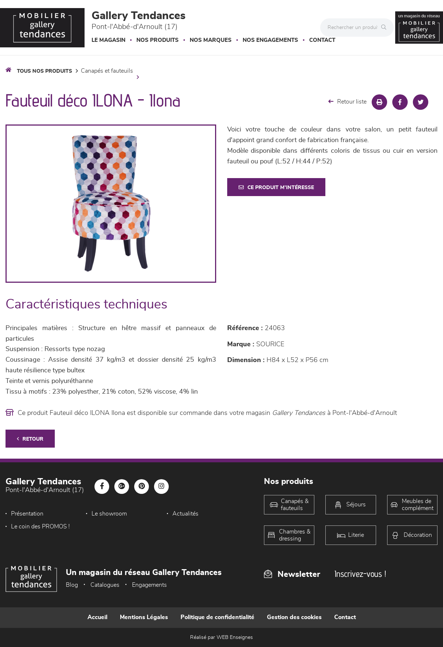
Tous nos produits (44, 71)
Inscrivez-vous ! (360, 573)
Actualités (185, 514)
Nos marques (211, 40)
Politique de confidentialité (217, 617)
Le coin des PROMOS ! (40, 526)
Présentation (27, 514)
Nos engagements (270, 40)
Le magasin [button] (108, 40)
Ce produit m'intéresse (276, 187)
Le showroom (109, 514)
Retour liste (347, 101)
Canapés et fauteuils (107, 71)
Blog (72, 585)
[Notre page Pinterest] (141, 486)
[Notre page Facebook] (101, 486)
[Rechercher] (386, 27)
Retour (30, 439)
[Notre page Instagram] (161, 486)
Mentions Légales (144, 617)
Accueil (97, 617)
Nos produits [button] (157, 40)
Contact (322, 40)
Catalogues (104, 585)
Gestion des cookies (294, 617)
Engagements (149, 585)
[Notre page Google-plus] (121, 486)
